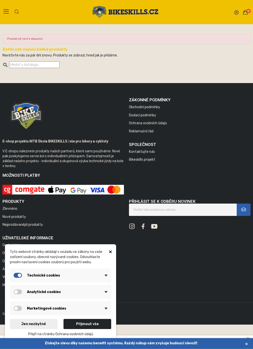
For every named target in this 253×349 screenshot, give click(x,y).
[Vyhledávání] (34, 64)
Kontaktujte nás (142, 152)
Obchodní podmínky (144, 107)
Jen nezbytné (33, 324)
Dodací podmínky (142, 115)
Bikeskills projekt (142, 159)
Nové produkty (14, 217)
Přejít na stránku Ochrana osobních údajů (60, 334)
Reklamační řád (141, 131)
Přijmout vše (87, 324)
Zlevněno (9, 209)
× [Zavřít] (246, 344)
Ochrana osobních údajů (148, 123)
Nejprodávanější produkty (22, 225)
